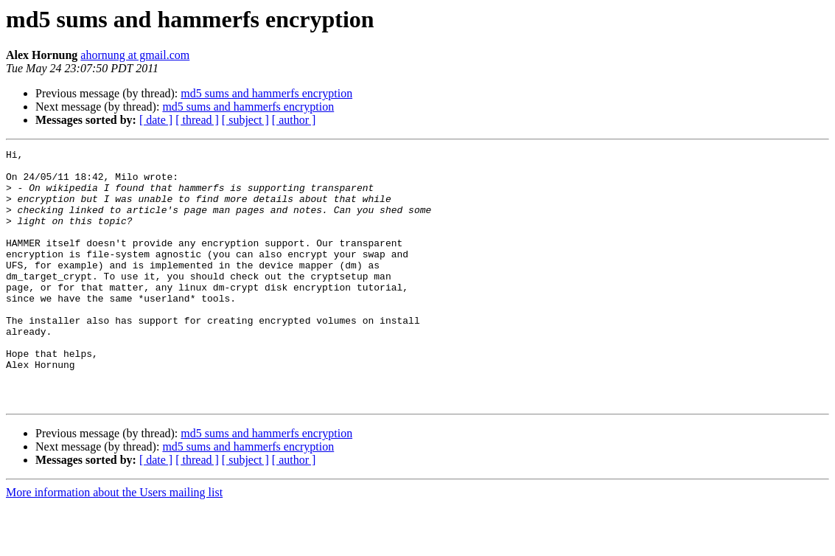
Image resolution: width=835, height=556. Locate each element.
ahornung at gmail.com (134, 55)
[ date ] (155, 120)
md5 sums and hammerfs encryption (266, 93)
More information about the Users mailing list (114, 543)
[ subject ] (245, 120)
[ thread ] (197, 120)
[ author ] (294, 120)
